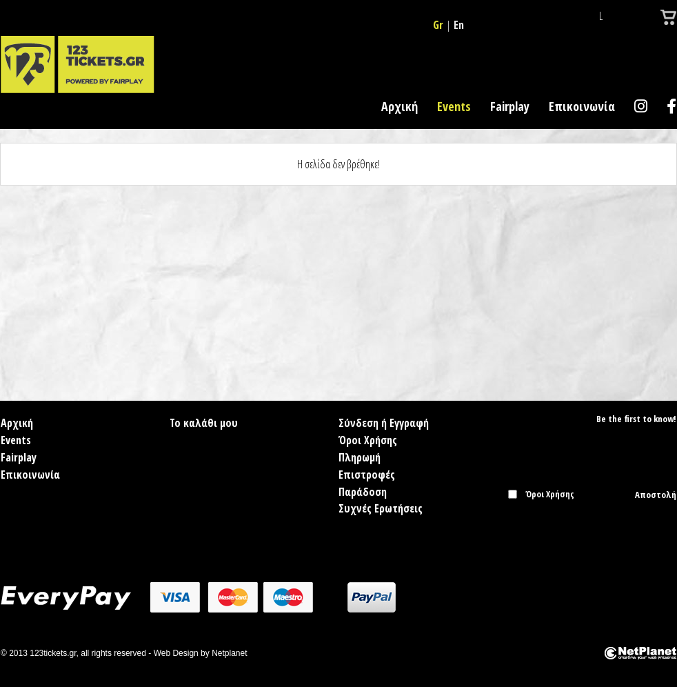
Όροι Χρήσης (367, 440)
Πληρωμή (359, 457)
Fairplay (509, 106)
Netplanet (229, 653)
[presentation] (588, 528)
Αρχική (399, 106)
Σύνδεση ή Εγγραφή (383, 422)
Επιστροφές (366, 474)
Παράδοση (362, 491)
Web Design (176, 653)
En (459, 24)
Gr (438, 24)
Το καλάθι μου (204, 422)
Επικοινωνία (582, 106)
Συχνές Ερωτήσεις (380, 508)
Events (454, 106)
